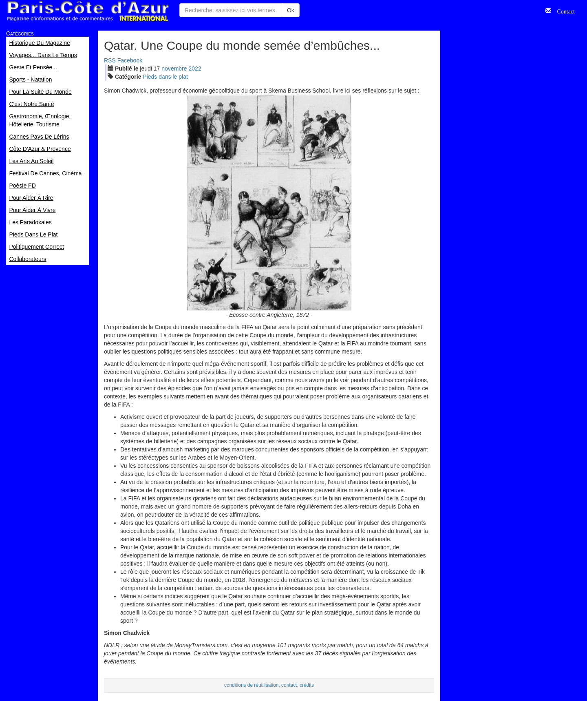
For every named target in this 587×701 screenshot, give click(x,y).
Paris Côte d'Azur (87, 11)
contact (289, 685)
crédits (307, 685)
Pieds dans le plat (165, 76)
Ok (290, 10)
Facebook (129, 60)
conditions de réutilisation (251, 685)
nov (174, 68)
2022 (194, 68)
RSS (110, 60)
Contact (563, 10)
